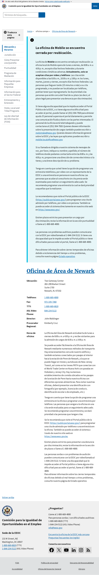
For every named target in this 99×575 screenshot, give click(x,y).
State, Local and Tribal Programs (12, 109)
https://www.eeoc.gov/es (56, 436)
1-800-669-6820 (51, 306)
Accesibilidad (17, 569)
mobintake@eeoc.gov (46, 132)
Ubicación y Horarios (10, 48)
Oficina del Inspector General (49, 569)
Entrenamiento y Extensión (12, 101)
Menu (95, 6)
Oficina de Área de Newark (63, 31)
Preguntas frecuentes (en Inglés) (64, 537)
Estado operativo (67, 256)
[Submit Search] (42, 15)
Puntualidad (10, 68)
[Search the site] (21, 15)
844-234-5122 (50, 310)
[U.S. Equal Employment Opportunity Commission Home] (43, 6)
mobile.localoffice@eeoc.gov (49, 139)
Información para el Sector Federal (12, 93)
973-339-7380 (50, 301)
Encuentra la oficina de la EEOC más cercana (68, 534)
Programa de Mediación (10, 74)
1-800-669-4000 (51, 297)
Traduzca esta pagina (12, 35)
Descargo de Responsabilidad (82, 563)
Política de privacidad (49, 563)
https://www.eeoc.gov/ (49, 209)
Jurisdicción (10, 54)
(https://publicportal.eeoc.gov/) (65, 423)
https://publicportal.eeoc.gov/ (50, 199)
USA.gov (82, 569)
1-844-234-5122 (9, 548)
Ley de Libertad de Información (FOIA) (11, 119)
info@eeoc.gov (55, 527)
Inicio (29, 31)
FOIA (17, 563)
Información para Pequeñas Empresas (12, 84)
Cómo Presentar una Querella (11, 61)
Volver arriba (8, 497)
